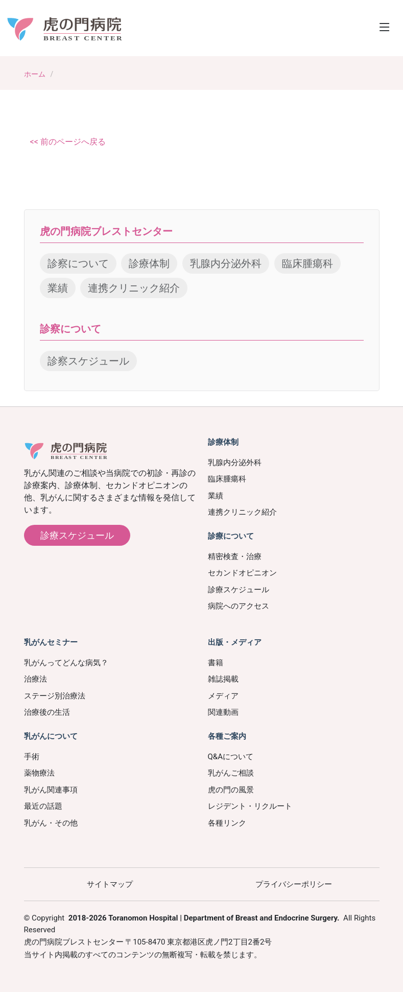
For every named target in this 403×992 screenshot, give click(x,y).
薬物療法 (39, 773)
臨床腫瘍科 (307, 263)
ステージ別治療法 (54, 695)
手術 (31, 756)
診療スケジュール (77, 535)
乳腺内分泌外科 (226, 263)
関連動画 (223, 712)
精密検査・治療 (235, 556)
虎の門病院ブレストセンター (106, 231)
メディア (223, 695)
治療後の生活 (47, 712)
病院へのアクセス (238, 606)
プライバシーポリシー (293, 884)
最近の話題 (43, 806)
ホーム (34, 74)
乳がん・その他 (51, 823)
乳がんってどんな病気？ (66, 662)
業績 (58, 288)
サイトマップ (110, 884)
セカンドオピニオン (242, 572)
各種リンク (227, 823)
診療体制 (149, 263)
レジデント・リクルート (250, 806)
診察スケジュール (88, 361)
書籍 (215, 662)
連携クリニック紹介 (134, 288)
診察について (78, 263)
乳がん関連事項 (51, 789)
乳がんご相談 (231, 773)
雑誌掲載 (223, 679)
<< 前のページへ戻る (68, 142)
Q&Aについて (230, 756)
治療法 (35, 679)
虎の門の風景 (231, 789)
